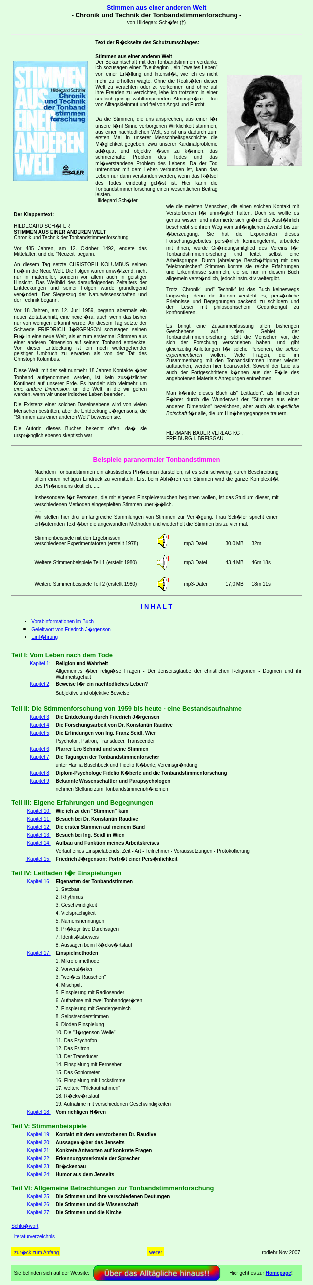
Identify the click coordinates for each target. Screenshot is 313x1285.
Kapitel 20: (38, 1142)
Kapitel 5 (39, 733)
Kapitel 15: (38, 859)
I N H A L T (157, 606)
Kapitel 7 (39, 757)
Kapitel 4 (39, 725)
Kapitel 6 (39, 749)
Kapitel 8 (39, 773)
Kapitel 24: (38, 1174)
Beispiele (107, 459)
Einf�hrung (44, 637)
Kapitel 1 (39, 663)
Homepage (278, 1273)
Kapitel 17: (38, 953)
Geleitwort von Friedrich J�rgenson (71, 629)
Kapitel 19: (38, 1134)
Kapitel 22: (38, 1158)
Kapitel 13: (38, 835)
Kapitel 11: (38, 819)
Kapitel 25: (38, 1196)
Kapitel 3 (39, 717)
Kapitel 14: (38, 843)
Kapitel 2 (39, 684)
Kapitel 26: (38, 1204)
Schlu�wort (24, 1226)
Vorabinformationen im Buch (62, 621)
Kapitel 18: (38, 1112)
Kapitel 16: (38, 881)
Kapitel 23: (38, 1166)
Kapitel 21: (38, 1150)
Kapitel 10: (38, 811)
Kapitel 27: (38, 1212)
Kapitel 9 (39, 781)
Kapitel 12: (38, 827)
